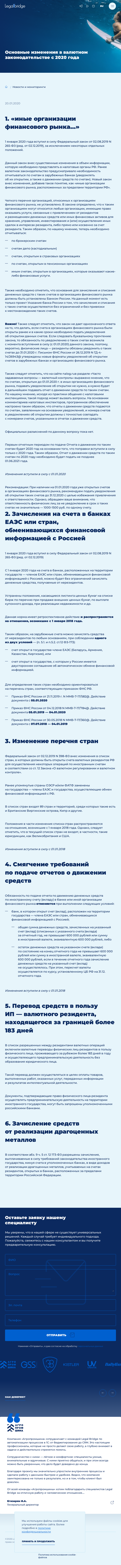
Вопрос (14, 1274)
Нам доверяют (15, 1397)
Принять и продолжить (38, 1541)
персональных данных (90, 1346)
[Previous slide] (102, 1393)
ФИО (12, 1260)
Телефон (14, 1320)
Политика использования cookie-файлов (57, 1556)
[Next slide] (112, 1393)
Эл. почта (15, 1305)
